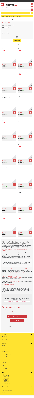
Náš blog (3, 388)
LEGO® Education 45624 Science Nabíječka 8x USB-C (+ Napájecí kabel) (24, 72)
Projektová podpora (5, 362)
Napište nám (4, 347)
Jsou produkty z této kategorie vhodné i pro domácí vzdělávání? (15, 311)
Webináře (3, 366)
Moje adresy (4, 337)
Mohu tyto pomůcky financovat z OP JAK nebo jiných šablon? (14, 309)
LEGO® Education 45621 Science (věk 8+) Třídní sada (24, 144)
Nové (8, 33)
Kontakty (3, 345)
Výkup (20, 16)
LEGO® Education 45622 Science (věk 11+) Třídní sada (24, 215)
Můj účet (4, 334)
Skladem (5, 33)
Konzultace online (5, 368)
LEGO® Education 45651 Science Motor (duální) (8, 144)
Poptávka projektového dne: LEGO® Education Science (8, 167)
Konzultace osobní (5, 369)
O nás (3, 348)
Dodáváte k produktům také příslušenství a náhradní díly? (13, 313)
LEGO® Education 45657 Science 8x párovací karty (24, 96)
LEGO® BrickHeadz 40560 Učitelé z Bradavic (17, 273)
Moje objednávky (5, 336)
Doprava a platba (5, 350)
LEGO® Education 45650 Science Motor (24, 167)
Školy (14, 16)
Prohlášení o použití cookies (7, 356)
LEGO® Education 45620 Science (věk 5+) (8, 120)
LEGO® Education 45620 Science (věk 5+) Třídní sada (8, 215)
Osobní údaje (4, 339)
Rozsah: (17, 36)
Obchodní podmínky (5, 351)
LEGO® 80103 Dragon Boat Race (15, 277)
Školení (3, 365)
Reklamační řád (4, 353)
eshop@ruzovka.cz (6, 383)
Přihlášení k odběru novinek (7, 390)
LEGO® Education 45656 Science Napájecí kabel (24, 191)
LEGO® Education (9, 16)
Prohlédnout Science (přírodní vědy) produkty (17, 316)
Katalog (3, 360)
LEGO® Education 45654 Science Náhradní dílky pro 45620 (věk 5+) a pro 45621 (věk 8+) (8, 96)
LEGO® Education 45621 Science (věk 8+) (8, 48)
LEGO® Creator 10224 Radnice (15, 281)
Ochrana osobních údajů (6, 354)
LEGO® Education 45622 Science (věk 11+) (24, 48)
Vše (2, 33)
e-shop (3, 16)
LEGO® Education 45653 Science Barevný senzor (8, 191)
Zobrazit (3, 27)
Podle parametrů (17, 40)
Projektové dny (4, 363)
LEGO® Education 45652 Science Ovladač (8, 72)
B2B (17, 16)
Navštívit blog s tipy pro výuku (17, 320)
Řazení (3, 25)
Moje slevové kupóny (5, 340)
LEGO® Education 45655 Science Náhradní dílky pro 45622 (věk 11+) (24, 120)
